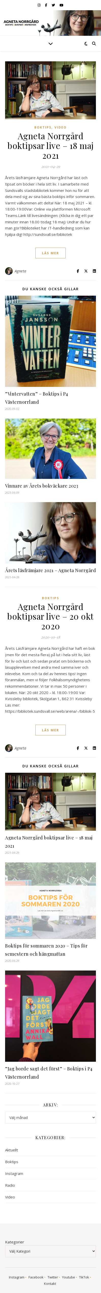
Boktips (42, 127)
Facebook (36, 1277)
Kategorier (14, 1241)
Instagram (14, 1173)
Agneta (20, 271)
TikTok (84, 1277)
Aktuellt (11, 1149)
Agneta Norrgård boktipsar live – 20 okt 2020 (50, 616)
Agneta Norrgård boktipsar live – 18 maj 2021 (50, 145)
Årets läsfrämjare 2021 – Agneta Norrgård (50, 570)
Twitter (53, 1277)
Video (60, 127)
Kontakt (50, 1283)
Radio (10, 1185)
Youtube (68, 1277)
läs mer (50, 253)
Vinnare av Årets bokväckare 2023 (41, 486)
